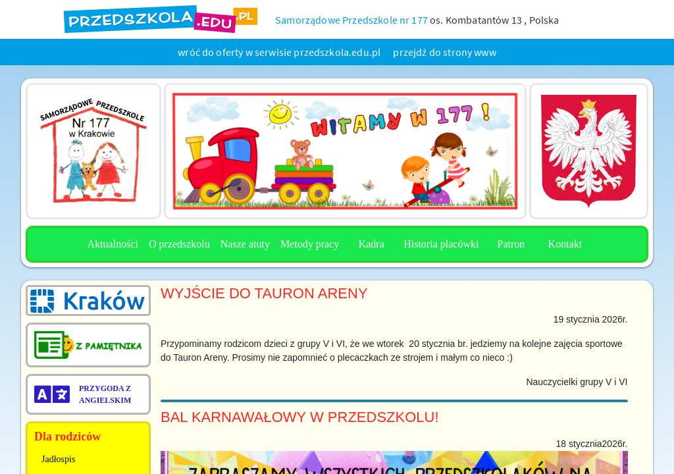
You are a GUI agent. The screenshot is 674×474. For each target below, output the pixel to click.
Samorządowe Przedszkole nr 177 (351, 19)
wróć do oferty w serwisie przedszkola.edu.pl (279, 52)
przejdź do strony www (444, 52)
